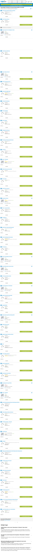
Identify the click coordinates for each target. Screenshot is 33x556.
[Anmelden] (28, 1)
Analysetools (15, 1)
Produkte (9, 1)
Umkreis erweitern (7, 520)
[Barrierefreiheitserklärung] (30, 1)
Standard (15, 8)
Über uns (23, 1)
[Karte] (30, 8)
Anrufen (7, 16)
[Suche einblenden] (27, 1)
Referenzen (19, 1)
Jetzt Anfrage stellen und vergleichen (16, 4)
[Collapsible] (31, 528)
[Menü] (31, 1)
